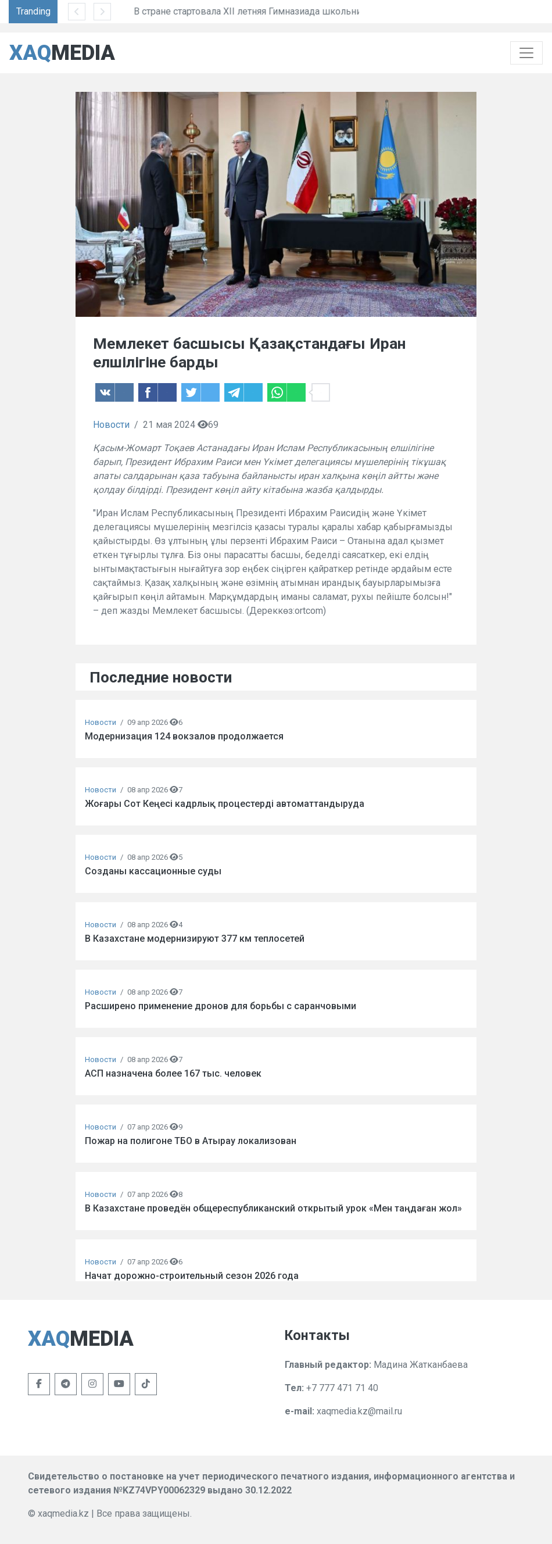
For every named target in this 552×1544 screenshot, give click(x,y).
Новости (111, 424)
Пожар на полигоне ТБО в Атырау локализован (190, 1140)
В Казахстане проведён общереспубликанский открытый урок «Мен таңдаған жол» (273, 1208)
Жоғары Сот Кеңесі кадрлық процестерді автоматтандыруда (224, 803)
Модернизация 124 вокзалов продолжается (184, 736)
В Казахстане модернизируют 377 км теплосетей (194, 938)
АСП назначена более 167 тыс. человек (173, 1073)
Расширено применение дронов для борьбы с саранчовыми (220, 1006)
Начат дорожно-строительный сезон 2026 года (192, 1275)
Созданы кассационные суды (153, 871)
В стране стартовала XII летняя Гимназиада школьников (295, 11)
